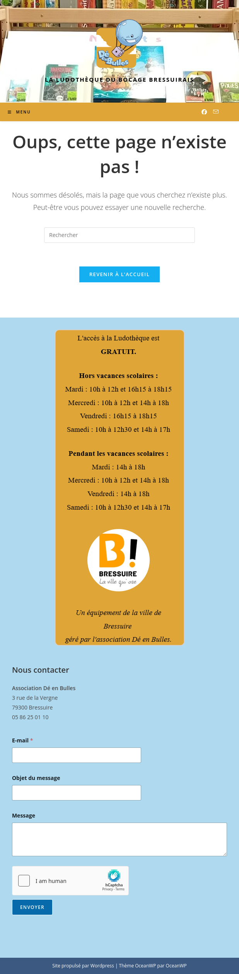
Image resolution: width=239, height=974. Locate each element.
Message (23, 815)
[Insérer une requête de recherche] (119, 235)
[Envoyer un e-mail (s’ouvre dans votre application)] (216, 112)
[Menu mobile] (19, 112)
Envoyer (32, 907)
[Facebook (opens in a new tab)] (204, 112)
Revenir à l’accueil (119, 274)
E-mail (22, 740)
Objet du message (36, 778)
